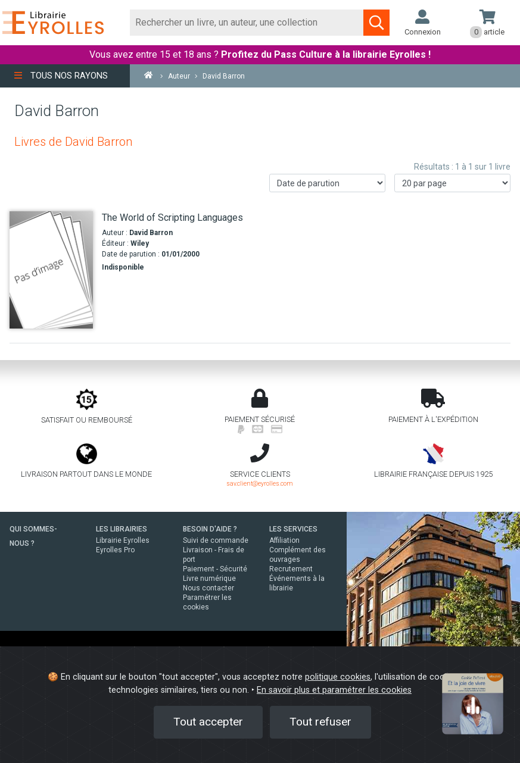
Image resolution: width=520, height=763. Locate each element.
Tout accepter (208, 721)
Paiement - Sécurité (215, 569)
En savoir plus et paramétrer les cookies (334, 690)
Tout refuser (320, 721)
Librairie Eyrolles (123, 540)
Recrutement (291, 569)
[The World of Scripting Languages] (51, 269)
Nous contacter (208, 588)
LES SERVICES (293, 529)
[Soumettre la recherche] (376, 23)
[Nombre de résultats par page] (452, 183)
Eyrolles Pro (115, 550)
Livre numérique (209, 578)
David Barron (151, 233)
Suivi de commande (215, 540)
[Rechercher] (247, 23)
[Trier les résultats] (327, 183)
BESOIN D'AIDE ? (210, 529)
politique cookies (337, 677)
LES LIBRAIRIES (121, 529)
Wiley (139, 243)
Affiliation (284, 540)
